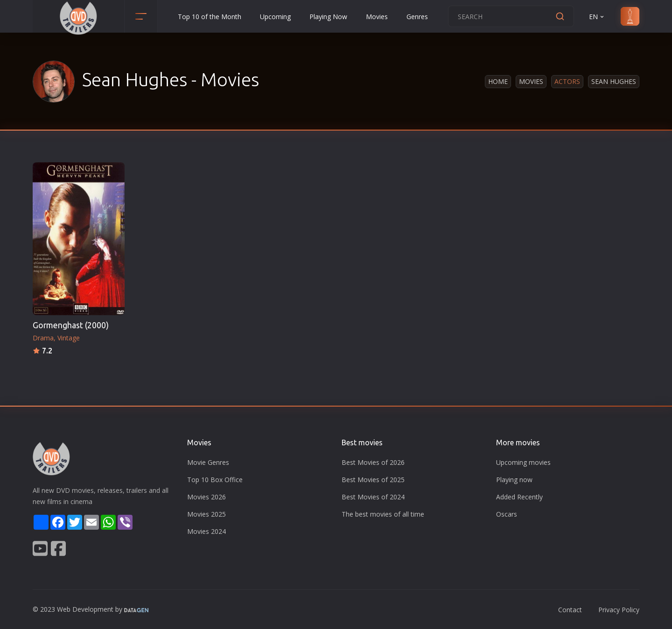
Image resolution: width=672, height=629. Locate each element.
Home (498, 81)
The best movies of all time (383, 514)
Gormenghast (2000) (71, 325)
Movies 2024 (206, 531)
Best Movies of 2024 (373, 496)
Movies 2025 (206, 514)
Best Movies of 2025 (373, 479)
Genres (417, 16)
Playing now (514, 479)
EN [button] (597, 16)
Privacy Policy (618, 609)
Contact (570, 609)
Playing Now (328, 16)
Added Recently (519, 496)
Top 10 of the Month (209, 16)
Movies (377, 16)
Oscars (506, 514)
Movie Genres (208, 462)
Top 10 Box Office (215, 479)
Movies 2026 (206, 496)
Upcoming (275, 16)
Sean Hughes (613, 81)
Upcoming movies (523, 462)
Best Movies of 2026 (373, 462)
